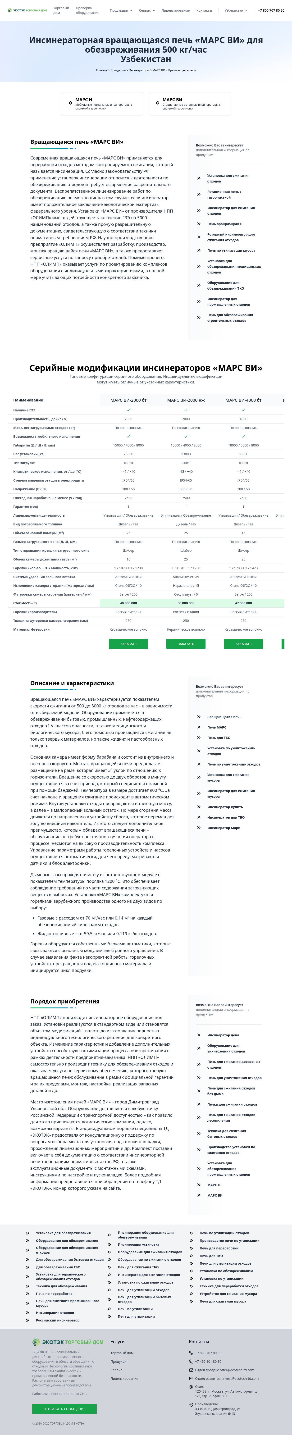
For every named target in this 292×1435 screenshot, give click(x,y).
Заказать (128, 644)
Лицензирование (176, 10)
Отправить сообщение (64, 1409)
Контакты (204, 10)
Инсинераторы (139, 70)
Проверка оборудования (87, 10)
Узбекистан (235, 10)
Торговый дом (61, 10)
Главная (101, 70)
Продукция (121, 10)
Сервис (147, 10)
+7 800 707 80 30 (271, 10)
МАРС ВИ (158, 70)
